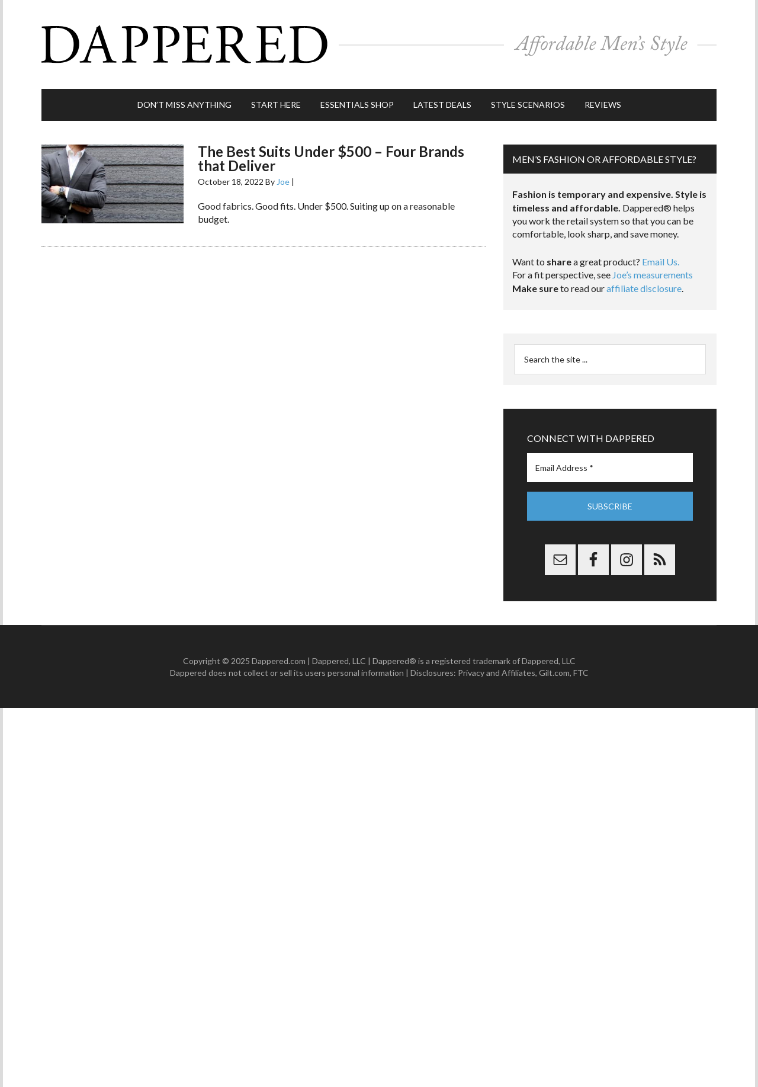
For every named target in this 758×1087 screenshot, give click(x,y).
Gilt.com (554, 673)
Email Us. (660, 261)
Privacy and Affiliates (496, 673)
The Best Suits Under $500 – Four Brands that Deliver (331, 158)
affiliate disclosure (644, 288)
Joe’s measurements (652, 274)
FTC (581, 673)
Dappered (379, 44)
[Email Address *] (610, 467)
